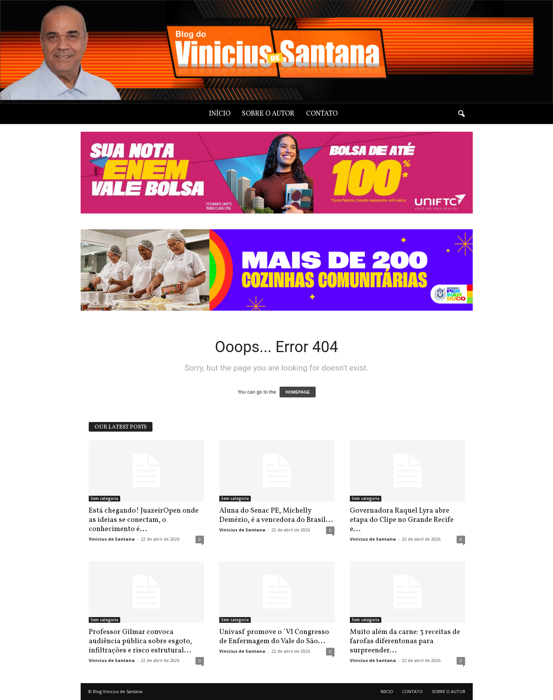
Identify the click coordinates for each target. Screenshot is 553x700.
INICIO (387, 691)
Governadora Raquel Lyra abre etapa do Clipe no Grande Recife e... (402, 520)
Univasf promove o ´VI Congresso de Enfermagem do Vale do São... (274, 636)
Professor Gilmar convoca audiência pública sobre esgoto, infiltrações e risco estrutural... (140, 641)
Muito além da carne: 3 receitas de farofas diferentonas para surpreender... (405, 641)
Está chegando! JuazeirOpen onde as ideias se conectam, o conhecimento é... (144, 520)
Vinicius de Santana (112, 539)
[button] (461, 114)
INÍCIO (219, 114)
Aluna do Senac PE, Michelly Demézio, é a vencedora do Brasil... (276, 515)
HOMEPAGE (297, 392)
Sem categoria (104, 498)
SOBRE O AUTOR (268, 114)
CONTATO (322, 114)
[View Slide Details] (277, 270)
